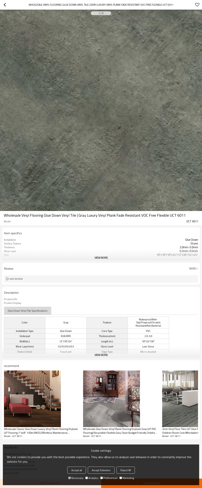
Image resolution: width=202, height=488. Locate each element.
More (192, 268)
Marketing (126, 478)
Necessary (75, 478)
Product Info (10, 299)
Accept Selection (101, 470)
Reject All (125, 470)
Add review (16, 279)
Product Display (12, 303)
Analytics (91, 478)
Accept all (76, 470)
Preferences (109, 478)
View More (101, 258)
